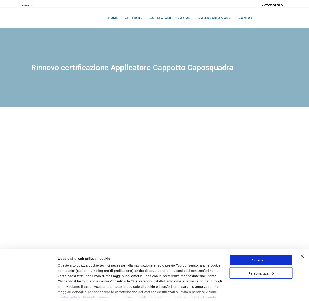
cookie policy (69, 275)
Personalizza (261, 251)
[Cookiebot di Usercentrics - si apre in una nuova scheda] (28, 292)
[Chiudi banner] (302, 234)
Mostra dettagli (69, 292)
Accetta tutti (261, 238)
